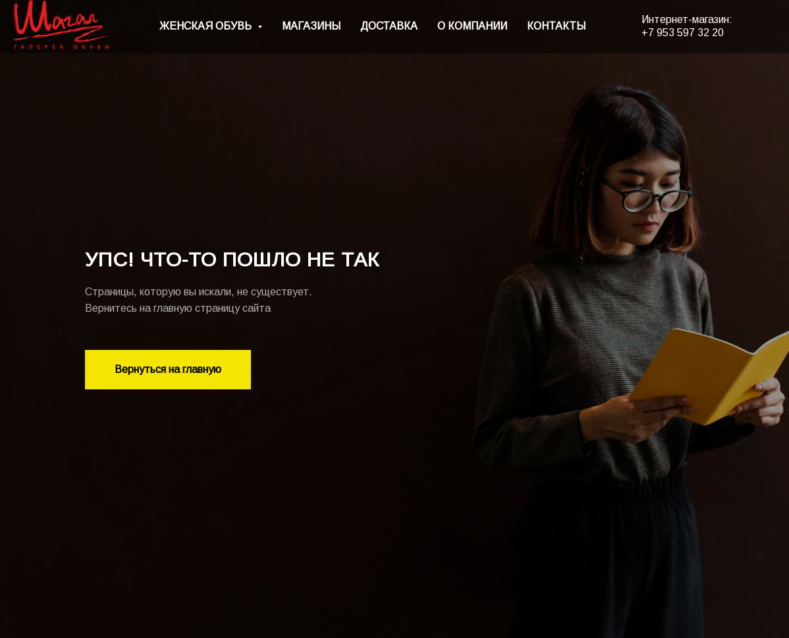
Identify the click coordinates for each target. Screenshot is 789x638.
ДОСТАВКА (389, 26)
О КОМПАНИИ (472, 26)
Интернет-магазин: (686, 19)
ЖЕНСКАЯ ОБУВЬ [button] (206, 26)
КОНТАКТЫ (556, 26)
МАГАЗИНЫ (311, 26)
